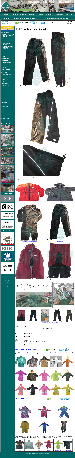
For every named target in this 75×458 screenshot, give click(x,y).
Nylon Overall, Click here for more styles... (25, 398)
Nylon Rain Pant (6, 60)
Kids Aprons (5, 67)
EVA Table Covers (4, 106)
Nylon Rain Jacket (6, 54)
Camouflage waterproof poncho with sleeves (39, 450)
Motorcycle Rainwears (7, 81)
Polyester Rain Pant (7, 76)
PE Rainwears (48, 14)
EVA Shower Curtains (5, 104)
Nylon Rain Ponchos (7, 56)
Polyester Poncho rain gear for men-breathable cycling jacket (68, 450)
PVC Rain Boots (4, 115)
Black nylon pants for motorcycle (7, 44)
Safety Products (69, 14)
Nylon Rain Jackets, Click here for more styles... (26, 349)
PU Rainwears (40, 14)
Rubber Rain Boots (4, 114)
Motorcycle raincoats (5, 18)
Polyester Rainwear (14, 14)
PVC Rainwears (23, 14)
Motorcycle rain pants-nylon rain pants (21, 322)
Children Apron (6, 90)
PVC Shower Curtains (5, 98)
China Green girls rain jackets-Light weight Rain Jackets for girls (58, 450)
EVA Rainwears (32, 14)
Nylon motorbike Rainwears (8, 41)
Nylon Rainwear (5, 14)
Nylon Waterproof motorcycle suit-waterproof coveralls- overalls (56, 18)
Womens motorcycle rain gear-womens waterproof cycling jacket (8, 47)
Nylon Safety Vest (6, 65)
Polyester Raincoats (7, 74)
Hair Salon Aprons (6, 92)
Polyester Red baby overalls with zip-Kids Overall (48, 450)
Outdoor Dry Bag (6, 69)
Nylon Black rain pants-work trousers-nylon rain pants (57, 322)
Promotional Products (59, 14)
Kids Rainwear (6, 87)
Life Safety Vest (6, 85)
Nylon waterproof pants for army (69, 322)
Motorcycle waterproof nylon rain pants (33, 322)
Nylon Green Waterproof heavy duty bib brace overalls (45, 322)
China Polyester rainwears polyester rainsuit (20, 450)
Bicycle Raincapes (6, 64)
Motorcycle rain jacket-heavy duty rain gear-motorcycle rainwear (25, 18)
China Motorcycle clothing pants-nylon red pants (8, 50)
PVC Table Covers (4, 99)
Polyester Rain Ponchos (7, 79)
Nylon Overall (6, 58)
